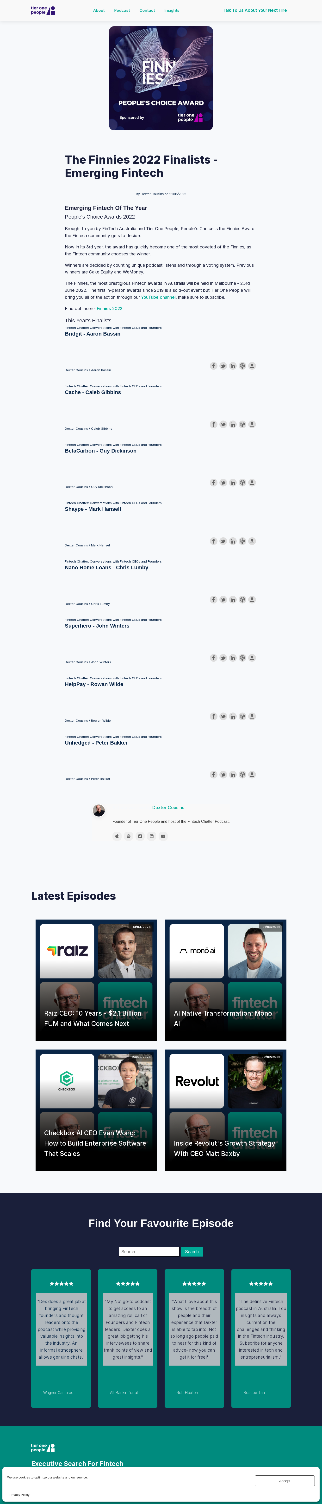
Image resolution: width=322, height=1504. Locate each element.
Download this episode (252, 366)
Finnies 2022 (109, 308)
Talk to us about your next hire (255, 10)
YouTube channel (158, 297)
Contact (147, 10)
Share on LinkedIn (233, 366)
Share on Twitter (223, 366)
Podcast (122, 10)
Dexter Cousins (168, 807)
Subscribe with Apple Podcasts (242, 366)
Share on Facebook (213, 366)
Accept (284, 1481)
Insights (172, 10)
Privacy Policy (20, 1495)
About (99, 10)
